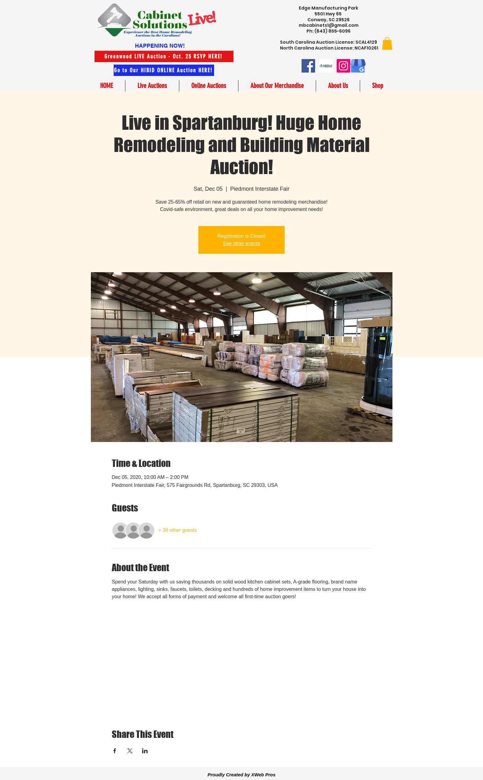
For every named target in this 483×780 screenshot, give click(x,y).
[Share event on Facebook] (115, 750)
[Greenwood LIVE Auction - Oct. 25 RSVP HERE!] (164, 56)
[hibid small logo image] (326, 66)
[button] (387, 43)
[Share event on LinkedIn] (145, 750)
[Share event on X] (130, 750)
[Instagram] (343, 66)
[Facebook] (308, 66)
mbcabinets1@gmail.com (329, 25)
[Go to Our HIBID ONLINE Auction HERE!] (164, 70)
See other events (241, 243)
